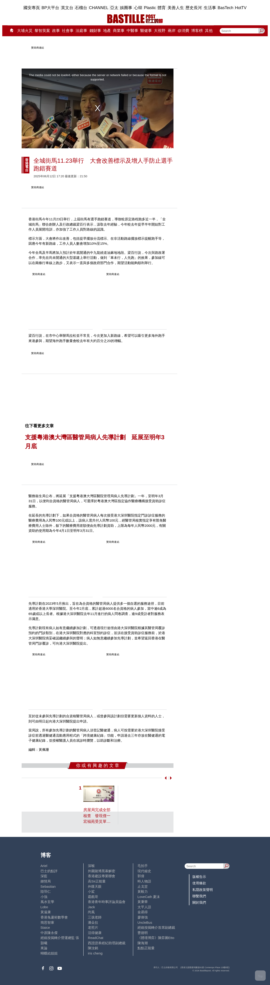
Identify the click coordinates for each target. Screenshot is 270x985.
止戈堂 (143, 886)
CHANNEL (98, 7)
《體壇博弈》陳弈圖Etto (156, 938)
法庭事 (81, 30)
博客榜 (197, 30)
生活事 (210, 7)
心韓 (138, 7)
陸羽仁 (46, 891)
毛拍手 (143, 866)
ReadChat (95, 938)
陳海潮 (143, 943)
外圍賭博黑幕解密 (101, 871)
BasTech (225, 7)
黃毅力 (143, 891)
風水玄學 (47, 902)
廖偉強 (143, 917)
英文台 (67, 7)
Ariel (44, 866)
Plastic (150, 7)
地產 (107, 30)
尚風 (91, 912)
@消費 (183, 30)
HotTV (241, 7)
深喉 (91, 866)
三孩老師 (95, 917)
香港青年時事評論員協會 (106, 902)
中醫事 (132, 30)
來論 (44, 948)
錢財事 (95, 30)
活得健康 (95, 933)
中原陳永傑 (49, 933)
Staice (45, 927)
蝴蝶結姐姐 (49, 953)
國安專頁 (31, 7)
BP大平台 (50, 7)
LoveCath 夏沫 (149, 897)
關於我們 (199, 902)
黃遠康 (46, 912)
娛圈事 (126, 7)
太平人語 (144, 907)
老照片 (93, 927)
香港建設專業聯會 (101, 876)
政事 (56, 30)
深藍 (44, 876)
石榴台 (81, 7)
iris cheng (95, 953)
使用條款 (199, 883)
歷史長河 (194, 7)
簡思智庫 (47, 922)
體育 (162, 7)
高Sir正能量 (97, 881)
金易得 (143, 912)
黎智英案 (42, 30)
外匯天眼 (95, 886)
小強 (44, 897)
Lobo (44, 907)
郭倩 (141, 876)
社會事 (68, 30)
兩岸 (172, 30)
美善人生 (176, 7)
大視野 (160, 30)
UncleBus (145, 922)
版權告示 (199, 877)
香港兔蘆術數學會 (54, 917)
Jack (91, 907)
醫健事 (146, 30)
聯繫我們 (199, 896)
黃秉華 (143, 902)
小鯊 (91, 891)
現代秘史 (144, 871)
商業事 (119, 30)
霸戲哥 (93, 897)
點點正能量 (146, 948)
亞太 (114, 7)
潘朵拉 (93, 922)
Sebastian (48, 886)
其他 (209, 30)
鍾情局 (46, 881)
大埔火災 (25, 30)
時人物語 (144, 881)
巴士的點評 (49, 871)
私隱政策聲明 (202, 890)
